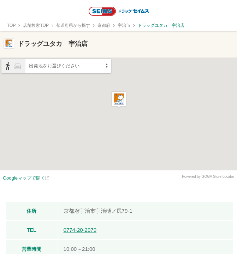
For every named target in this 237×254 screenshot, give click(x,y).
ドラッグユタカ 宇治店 (161, 25)
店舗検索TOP (35, 25)
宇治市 (124, 25)
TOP (11, 25)
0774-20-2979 (80, 230)
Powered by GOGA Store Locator (208, 177)
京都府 (103, 25)
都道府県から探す (73, 25)
